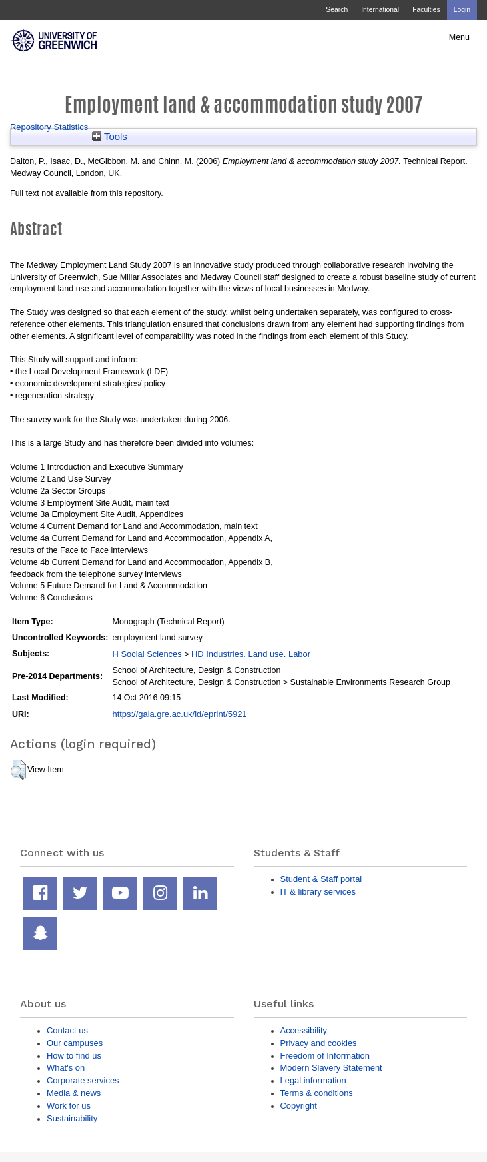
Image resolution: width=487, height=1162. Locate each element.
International (380, 9)
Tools (109, 136)
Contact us (67, 1030)
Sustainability (72, 1118)
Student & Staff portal (321, 879)
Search (337, 9)
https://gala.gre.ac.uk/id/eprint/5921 (179, 714)
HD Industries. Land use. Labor (250, 654)
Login (462, 9)
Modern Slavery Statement (331, 1068)
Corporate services (83, 1080)
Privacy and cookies (318, 1043)
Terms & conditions (316, 1093)
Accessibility (303, 1030)
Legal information (313, 1080)
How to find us (74, 1056)
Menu (459, 37)
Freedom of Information (325, 1056)
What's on (66, 1068)
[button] (18, 770)
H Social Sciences (146, 654)
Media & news (74, 1093)
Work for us (69, 1106)
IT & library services (318, 892)
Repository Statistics (49, 127)
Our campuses (75, 1043)
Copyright (298, 1106)
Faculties (426, 9)
